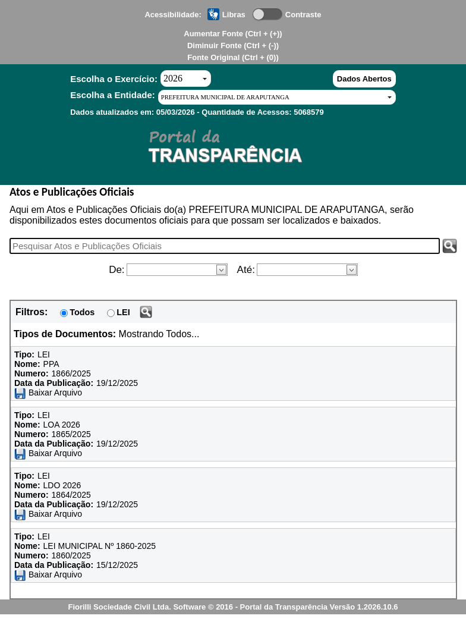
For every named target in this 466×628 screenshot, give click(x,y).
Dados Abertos (364, 78)
